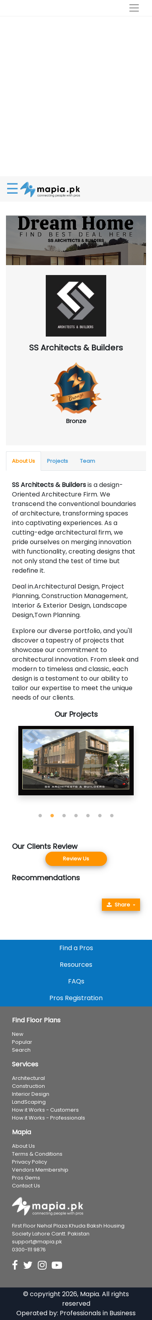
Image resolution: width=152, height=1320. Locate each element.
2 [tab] (52, 816)
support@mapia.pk (37, 1241)
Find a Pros (76, 947)
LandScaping (29, 1102)
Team (87, 461)
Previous (6, 768)
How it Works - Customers (45, 1110)
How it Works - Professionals (48, 1118)
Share (118, 904)
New (17, 1034)
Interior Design (30, 1094)
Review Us (76, 858)
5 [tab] (88, 816)
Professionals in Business (98, 1313)
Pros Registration (76, 998)
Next (146, 768)
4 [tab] (76, 816)
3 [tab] (64, 816)
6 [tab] (100, 816)
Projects (57, 461)
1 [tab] (40, 816)
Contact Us (26, 1185)
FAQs (76, 981)
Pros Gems (26, 1177)
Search (21, 1050)
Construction (28, 1086)
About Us (23, 461)
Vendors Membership (40, 1170)
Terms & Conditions (37, 1154)
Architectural (28, 1078)
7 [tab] (112, 816)
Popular (22, 1042)
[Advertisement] (76, 96)
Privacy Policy (29, 1162)
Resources (76, 964)
